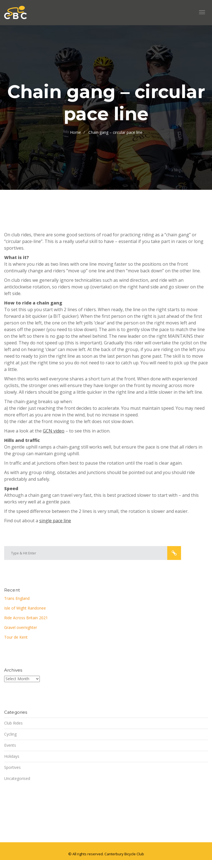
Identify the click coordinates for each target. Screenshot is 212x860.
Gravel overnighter (20, 627)
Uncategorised (17, 778)
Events (10, 745)
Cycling (10, 734)
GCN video (53, 431)
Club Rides (13, 723)
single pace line (55, 521)
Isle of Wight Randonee (25, 608)
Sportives (12, 767)
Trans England (17, 598)
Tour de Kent (16, 637)
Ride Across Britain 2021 (26, 617)
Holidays (11, 756)
